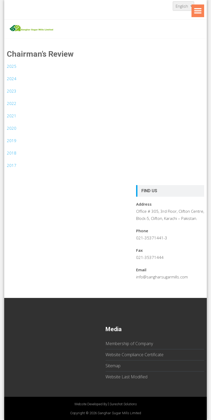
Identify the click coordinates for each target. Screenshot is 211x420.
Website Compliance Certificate (135, 355)
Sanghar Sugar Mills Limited (119, 413)
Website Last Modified (126, 377)
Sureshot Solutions (123, 404)
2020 (11, 128)
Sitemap (113, 366)
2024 (11, 78)
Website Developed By (90, 404)
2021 (11, 115)
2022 (11, 103)
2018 (11, 153)
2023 (11, 91)
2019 (11, 140)
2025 (11, 66)
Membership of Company (129, 343)
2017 (11, 165)
